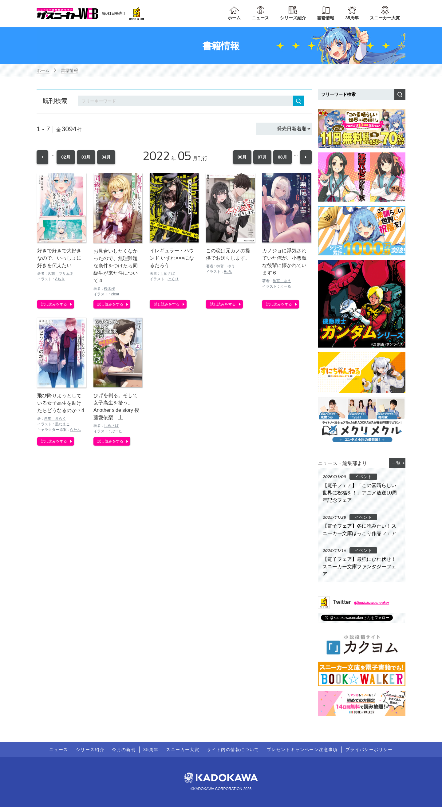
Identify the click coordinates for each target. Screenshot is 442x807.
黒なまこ (62, 424)
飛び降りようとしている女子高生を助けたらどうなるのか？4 (60, 403)
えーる (285, 286)
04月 (106, 156)
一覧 (396, 463)
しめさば (167, 273)
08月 (282, 156)
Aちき (60, 279)
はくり (173, 279)
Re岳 (228, 271)
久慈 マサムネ (60, 273)
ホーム (234, 17)
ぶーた (116, 430)
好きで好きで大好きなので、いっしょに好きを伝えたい (59, 258)
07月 (262, 156)
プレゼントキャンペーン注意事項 (302, 749)
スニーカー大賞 (385, 17)
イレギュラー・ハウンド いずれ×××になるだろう (172, 258)
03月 (86, 156)
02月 (65, 156)
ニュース (260, 17)
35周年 (352, 17)
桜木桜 (109, 288)
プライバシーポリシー (369, 749)
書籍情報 (325, 17)
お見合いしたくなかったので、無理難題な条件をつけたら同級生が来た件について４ (115, 265)
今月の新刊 (124, 749)
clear (115, 293)
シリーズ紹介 (293, 17)
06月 (242, 156)
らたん (75, 429)
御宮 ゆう (225, 265)
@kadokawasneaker (371, 602)
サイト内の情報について (233, 749)
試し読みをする (54, 303)
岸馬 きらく (55, 418)
